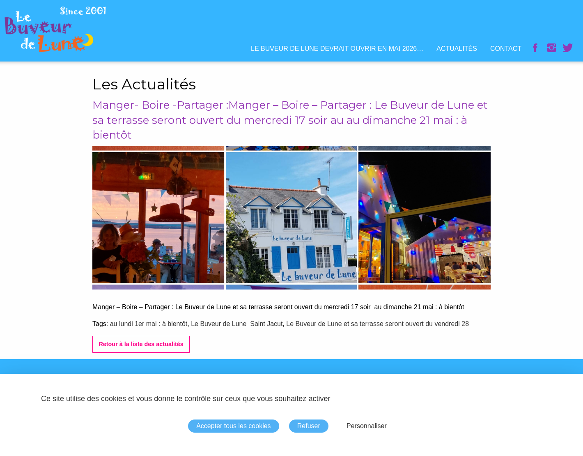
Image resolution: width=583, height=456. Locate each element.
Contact (505, 48)
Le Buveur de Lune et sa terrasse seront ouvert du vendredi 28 (377, 323)
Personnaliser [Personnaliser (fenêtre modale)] (367, 425)
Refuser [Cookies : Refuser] (308, 425)
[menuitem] (337, 49)
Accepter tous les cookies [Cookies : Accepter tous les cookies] (233, 425)
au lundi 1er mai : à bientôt (149, 323)
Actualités (456, 48)
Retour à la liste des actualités (141, 344)
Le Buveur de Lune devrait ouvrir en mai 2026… (337, 48)
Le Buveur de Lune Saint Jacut (236, 323)
